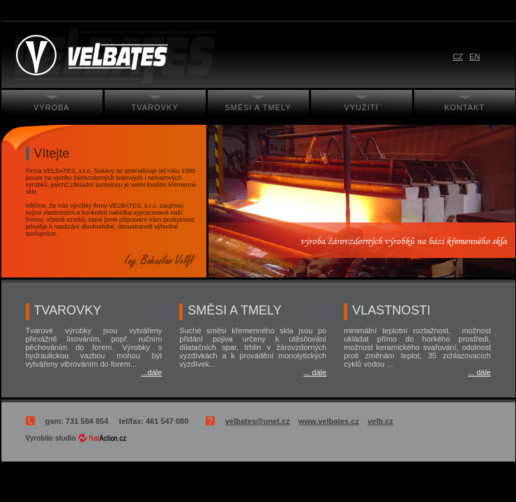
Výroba (51, 107)
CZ (458, 56)
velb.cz (380, 421)
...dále (151, 372)
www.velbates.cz (328, 421)
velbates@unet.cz (257, 421)
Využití (361, 107)
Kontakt (464, 107)
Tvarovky (154, 107)
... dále (314, 372)
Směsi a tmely (258, 107)
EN (474, 56)
